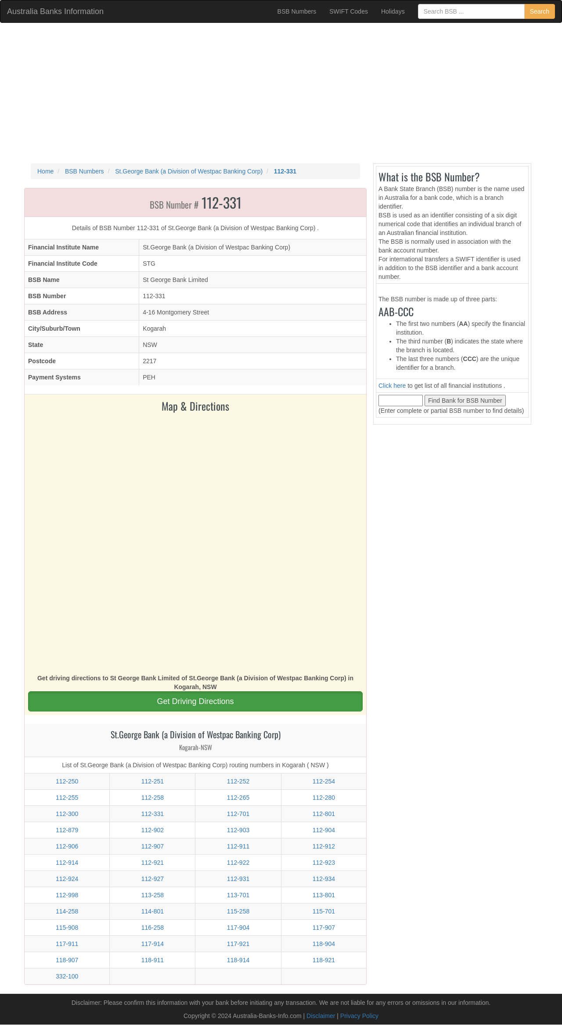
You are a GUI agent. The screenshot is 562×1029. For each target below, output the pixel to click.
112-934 (324, 878)
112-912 (324, 846)
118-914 (238, 960)
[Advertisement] (281, 93)
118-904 (324, 943)
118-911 (152, 960)
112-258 (152, 797)
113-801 (324, 895)
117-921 (238, 943)
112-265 (238, 797)
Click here (392, 385)
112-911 (238, 846)
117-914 (152, 943)
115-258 (238, 911)
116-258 (152, 927)
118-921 (324, 960)
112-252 (238, 781)
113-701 (238, 895)
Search (539, 11)
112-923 (324, 862)
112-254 (324, 781)
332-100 (67, 976)
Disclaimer (320, 1015)
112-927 (152, 878)
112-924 (67, 878)
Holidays (393, 11)
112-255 (67, 797)
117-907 (324, 927)
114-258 (67, 911)
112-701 (238, 813)
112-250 (67, 781)
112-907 (152, 846)
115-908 (67, 927)
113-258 (152, 895)
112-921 (152, 862)
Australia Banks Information (55, 11)
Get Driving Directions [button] (195, 701)
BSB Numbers (297, 11)
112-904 (324, 830)
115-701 (324, 911)
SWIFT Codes (348, 11)
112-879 (67, 830)
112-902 (152, 830)
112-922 (238, 862)
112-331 (152, 813)
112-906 (67, 846)
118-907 (67, 960)
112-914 (67, 862)
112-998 (67, 895)
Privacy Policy (359, 1015)
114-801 (152, 911)
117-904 (238, 927)
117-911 (67, 943)
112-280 (324, 797)
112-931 (238, 878)
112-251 (152, 781)
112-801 (324, 813)
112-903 (238, 830)
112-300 (67, 813)
